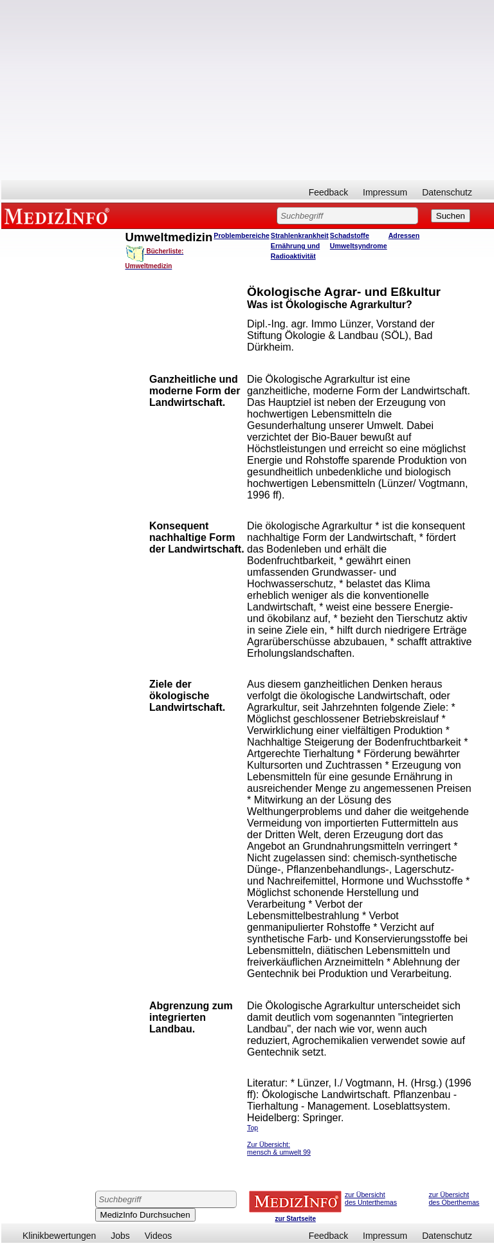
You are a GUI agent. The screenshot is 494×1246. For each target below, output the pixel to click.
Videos (158, 1236)
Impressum (385, 192)
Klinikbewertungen (59, 1236)
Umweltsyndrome (358, 246)
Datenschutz (447, 192)
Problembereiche (241, 235)
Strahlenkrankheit (300, 235)
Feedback (328, 192)
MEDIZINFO (59, 215)
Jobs (120, 1236)
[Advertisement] (247, 90)
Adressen (404, 235)
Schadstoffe (349, 235)
